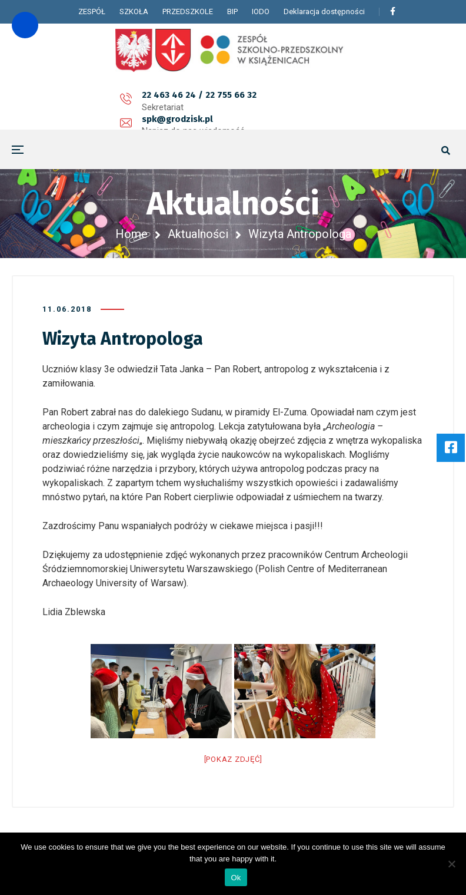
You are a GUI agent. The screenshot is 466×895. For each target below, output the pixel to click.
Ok (236, 877)
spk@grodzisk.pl (202, 101)
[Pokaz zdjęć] (233, 759)
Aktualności (198, 234)
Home (131, 234)
